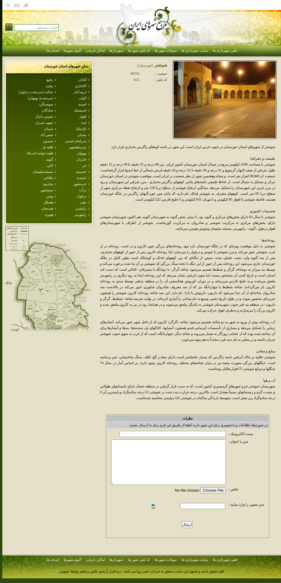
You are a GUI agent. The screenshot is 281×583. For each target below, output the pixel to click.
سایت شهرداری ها (194, 50)
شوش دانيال (44, 116)
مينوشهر (47, 190)
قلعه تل (47, 147)
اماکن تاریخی (95, 50)
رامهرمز (80, 215)
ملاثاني (48, 178)
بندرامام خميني (75, 141)
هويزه (49, 215)
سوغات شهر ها (166, 50)
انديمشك (80, 110)
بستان (81, 135)
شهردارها (116, 50)
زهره (49, 86)
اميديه (82, 104)
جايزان (81, 159)
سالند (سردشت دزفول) (36, 92)
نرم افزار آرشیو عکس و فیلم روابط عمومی (90, 571)
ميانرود (48, 184)
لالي (50, 165)
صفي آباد (46, 135)
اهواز (82, 116)
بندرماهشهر (77, 147)
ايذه (83, 123)
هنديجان (47, 208)
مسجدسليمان (43, 172)
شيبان (48, 129)
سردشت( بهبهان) (40, 98)
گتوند (49, 159)
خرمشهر (80, 184)
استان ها (52, 50)
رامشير (81, 208)
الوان (82, 98)
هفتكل (48, 202)
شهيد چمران (44, 123)
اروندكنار (80, 92)
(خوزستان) (145, 65)
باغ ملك (81, 129)
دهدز (83, 202)
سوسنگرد (46, 104)
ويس (49, 196)
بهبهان (81, 153)
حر (84, 165)
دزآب (82, 190)
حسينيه (81, 172)
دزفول (81, 196)
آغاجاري (80, 86)
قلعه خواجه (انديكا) (40, 153)
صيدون (48, 141)
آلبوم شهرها (72, 50)
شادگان (47, 110)
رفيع (50, 80)
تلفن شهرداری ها (225, 50)
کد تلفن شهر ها (139, 50)
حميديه (81, 178)
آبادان (82, 80)
